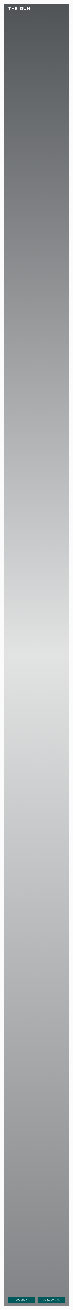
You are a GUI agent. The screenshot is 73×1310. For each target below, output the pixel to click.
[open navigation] (62, 8)
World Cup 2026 (51, 1300)
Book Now (21, 1300)
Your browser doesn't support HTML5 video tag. (36, 655)
